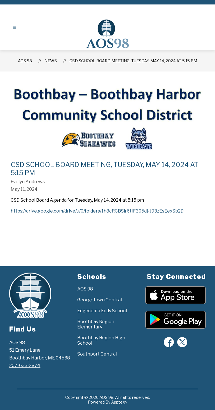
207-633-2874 (24, 365)
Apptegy (119, 402)
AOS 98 (25, 60)
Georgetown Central (99, 299)
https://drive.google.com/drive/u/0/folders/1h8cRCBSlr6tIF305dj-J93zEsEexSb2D (97, 211)
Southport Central (97, 354)
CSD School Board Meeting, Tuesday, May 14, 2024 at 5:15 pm (133, 60)
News (51, 60)
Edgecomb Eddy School (102, 310)
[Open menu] (14, 27)
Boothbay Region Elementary (95, 324)
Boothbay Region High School (101, 340)
